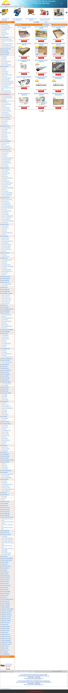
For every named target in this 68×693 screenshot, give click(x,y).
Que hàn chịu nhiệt (4, 214)
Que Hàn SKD (4, 416)
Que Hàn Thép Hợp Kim (6, 204)
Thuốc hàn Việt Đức (5, 607)
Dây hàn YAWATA (5, 573)
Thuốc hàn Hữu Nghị (5, 626)
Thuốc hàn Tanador (5, 622)
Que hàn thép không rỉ (5, 29)
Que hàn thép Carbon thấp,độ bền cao (7, 41)
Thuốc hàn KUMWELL (6, 618)
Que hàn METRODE (5, 278)
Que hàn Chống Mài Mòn (6, 61)
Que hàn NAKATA (5, 379)
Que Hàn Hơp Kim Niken (6, 159)
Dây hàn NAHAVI (5, 595)
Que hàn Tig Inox (4, 124)
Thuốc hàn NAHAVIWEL (6, 614)
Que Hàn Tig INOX (5, 166)
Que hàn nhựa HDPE (5, 448)
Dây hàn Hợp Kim (4, 414)
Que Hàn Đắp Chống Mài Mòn (7, 158)
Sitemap (18, 6)
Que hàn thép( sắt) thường (6, 96)
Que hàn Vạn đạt (4, 50)
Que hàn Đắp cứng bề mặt (6, 147)
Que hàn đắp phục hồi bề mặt (7, 43)
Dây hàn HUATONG (5, 509)
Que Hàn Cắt (3, 189)
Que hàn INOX (4, 122)
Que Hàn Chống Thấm (5, 202)
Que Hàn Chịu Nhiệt (5, 79)
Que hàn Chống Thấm (5, 173)
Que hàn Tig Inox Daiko (5, 487)
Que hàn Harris (4, 305)
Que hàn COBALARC (5, 276)
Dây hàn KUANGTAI (5, 577)
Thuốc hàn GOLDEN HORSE (7, 609)
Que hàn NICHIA (4, 401)
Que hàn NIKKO (4, 236)
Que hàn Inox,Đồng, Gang (6, 45)
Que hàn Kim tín (4, 24)
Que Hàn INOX (4, 154)
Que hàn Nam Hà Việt (5, 48)
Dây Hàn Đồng (4, 536)
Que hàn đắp (3, 58)
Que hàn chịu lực (4, 63)
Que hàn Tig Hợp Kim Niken (6, 182)
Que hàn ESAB (4, 258)
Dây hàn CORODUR (5, 603)
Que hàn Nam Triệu (5, 378)
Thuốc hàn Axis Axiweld (6, 644)
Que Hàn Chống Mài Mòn (6, 78)
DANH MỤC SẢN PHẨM (5, 22)
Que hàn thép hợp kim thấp (6, 259)
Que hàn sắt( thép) (4, 226)
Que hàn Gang (4, 32)
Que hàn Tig (3, 69)
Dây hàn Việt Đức (5, 562)
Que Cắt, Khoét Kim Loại (6, 92)
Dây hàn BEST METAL (6, 566)
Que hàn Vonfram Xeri (5, 296)
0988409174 (36, 691)
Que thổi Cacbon (4, 391)
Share (46, 22)
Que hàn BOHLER (5, 280)
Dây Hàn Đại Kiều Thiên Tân (7, 599)
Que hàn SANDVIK (5, 421)
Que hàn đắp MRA (5, 454)
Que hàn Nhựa (4, 445)
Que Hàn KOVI (4, 472)
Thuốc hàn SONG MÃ (5, 636)
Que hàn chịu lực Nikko (5, 246)
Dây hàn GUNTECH (5, 507)
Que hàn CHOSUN (5, 168)
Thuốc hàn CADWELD (6, 612)
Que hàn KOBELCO (5, 94)
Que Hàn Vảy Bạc (4, 399)
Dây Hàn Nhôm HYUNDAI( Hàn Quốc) (7, 543)
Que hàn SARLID (4, 387)
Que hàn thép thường (5, 25)
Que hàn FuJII (4, 452)
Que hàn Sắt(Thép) (5, 335)
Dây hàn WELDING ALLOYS (7, 517)
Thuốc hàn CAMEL (5, 630)
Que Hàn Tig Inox (4, 212)
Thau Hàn (3, 35)
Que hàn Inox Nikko (5, 239)
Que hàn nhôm (4, 263)
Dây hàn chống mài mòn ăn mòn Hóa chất (7, 522)
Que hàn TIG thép (4, 432)
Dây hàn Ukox (4, 597)
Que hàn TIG (3, 30)
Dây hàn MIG (4, 437)
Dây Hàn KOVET (4, 587)
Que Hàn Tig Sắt (4, 164)
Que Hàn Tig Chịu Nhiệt (6, 90)
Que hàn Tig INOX (4, 86)
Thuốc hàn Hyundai (5, 628)
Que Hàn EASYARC (5, 501)
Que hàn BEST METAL (6, 423)
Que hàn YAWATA (5, 224)
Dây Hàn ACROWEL (5, 605)
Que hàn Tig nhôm (4, 191)
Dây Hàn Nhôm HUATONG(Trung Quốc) (6, 552)
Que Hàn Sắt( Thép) (5, 475)
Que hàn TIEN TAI (5, 282)
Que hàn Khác (4, 355)
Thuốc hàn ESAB (4, 624)
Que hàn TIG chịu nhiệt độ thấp (7, 220)
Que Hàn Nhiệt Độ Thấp (6, 162)
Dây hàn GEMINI (5, 589)
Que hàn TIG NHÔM (5, 435)
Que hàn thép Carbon (5, 142)
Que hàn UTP (4, 492)
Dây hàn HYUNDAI (5, 593)
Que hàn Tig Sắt (4, 137)
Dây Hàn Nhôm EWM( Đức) (6, 541)
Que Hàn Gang (4, 76)
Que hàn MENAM (5, 494)
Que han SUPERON (5, 462)
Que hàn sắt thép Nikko (5, 247)
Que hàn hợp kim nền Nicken (7, 241)
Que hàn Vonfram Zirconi (6, 300)
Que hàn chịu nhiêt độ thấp (6, 115)
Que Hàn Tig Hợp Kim (5, 219)
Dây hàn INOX (4, 411)
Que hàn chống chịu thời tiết (6, 192)
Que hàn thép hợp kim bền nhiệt (7, 47)
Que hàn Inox (3, 59)
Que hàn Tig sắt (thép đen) (6, 321)
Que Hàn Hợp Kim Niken (6, 84)
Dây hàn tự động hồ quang (6, 326)
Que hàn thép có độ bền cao (6, 27)
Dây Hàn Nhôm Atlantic (5, 554)
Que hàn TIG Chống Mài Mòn (7, 408)
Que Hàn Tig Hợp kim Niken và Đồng (7, 88)
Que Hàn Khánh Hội (5, 311)
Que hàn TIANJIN (5, 372)
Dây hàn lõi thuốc (4, 324)
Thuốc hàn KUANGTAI (6, 638)
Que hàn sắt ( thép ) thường (6, 199)
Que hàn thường (4, 73)
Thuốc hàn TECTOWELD (6, 610)
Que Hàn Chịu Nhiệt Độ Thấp (7, 216)
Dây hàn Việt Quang (5, 575)
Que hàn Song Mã (4, 307)
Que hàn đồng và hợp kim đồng (7, 266)
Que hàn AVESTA (4, 389)
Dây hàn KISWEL (5, 571)
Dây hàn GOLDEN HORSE (7, 558)
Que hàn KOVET (4, 333)
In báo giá (56, 24)
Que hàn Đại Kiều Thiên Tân (7, 309)
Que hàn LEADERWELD (6, 358)
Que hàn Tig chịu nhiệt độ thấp (7, 83)
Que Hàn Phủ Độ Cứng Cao (6, 74)
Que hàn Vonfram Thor (5, 295)
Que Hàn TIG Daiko (5, 486)
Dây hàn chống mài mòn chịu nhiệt (6, 528)
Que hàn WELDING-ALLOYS (7, 460)
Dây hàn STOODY (5, 646)
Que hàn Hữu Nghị (5, 52)
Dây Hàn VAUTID (5, 583)
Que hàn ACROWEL (5, 117)
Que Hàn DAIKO (4, 479)
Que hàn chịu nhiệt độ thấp (6, 194)
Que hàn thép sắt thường (6, 269)
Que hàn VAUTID (4, 458)
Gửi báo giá (62, 24)
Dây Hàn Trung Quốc (5, 591)
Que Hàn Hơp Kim (4, 112)
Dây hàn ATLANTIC (5, 511)
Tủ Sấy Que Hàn (4, 648)
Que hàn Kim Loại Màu (6, 393)
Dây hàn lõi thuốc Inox (5, 440)
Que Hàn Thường (4, 385)
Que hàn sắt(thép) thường (6, 284)
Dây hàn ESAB (4, 556)
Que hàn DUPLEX (5, 368)
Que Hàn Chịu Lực (5, 102)
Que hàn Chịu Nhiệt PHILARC (7, 357)
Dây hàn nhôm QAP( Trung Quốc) (6, 546)
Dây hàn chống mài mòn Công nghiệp (7, 519)
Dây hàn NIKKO (4, 503)
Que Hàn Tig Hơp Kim (5, 114)
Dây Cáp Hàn (4, 570)
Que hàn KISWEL (5, 66)
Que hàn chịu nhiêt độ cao (6, 249)
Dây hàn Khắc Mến (5, 513)
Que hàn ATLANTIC (5, 126)
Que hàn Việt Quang (5, 374)
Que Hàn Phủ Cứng (5, 256)
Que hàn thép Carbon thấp (6, 39)
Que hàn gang (4, 56)
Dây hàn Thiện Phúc (5, 515)
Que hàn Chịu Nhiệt (5, 338)
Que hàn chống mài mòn (6, 132)
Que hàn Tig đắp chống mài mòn (7, 489)
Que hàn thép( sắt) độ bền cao (7, 97)
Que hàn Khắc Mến (5, 291)
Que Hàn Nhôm (4, 396)
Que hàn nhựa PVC (5, 447)
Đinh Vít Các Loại (5, 650)
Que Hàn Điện (4, 481)
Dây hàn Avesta (4, 564)
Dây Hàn (3, 499)
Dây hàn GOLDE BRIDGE (6, 560)
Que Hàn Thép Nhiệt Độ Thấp (7, 81)
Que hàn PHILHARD (5, 348)
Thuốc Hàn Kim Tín (5, 634)
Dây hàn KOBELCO (5, 568)
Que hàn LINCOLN (5, 313)
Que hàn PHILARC (5, 289)
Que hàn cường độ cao (5, 146)
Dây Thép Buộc (4, 651)
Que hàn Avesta (4, 287)
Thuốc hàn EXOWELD (6, 620)
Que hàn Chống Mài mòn (6, 343)
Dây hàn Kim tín (4, 505)
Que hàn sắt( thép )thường (6, 151)
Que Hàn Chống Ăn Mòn (6, 211)
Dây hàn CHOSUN (5, 581)
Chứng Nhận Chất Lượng (24, 671)
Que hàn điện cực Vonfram (6, 293)
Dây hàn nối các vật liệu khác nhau (7, 525)
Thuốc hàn (3, 443)
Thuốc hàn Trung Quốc (6, 640)
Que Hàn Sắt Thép (4, 418)
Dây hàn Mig (3, 323)
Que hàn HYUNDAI (5, 197)
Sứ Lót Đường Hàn (5, 653)
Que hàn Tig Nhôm (4, 34)
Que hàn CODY (4, 366)
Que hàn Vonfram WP (5, 303)
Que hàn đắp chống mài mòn (6, 178)
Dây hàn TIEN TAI (5, 532)
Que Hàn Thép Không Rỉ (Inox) (7, 207)
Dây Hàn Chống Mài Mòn (6, 477)
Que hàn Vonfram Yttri (5, 301)
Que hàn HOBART (5, 364)
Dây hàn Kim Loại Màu (6, 534)
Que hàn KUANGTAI (5, 149)
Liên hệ (22, 6)
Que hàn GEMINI (5, 54)
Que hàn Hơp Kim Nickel (6, 196)
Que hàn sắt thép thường (6, 64)
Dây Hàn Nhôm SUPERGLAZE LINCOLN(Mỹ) (7, 549)
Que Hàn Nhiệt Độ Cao (5, 161)
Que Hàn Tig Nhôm (5, 456)
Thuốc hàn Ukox (4, 632)
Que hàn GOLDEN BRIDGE (7, 329)
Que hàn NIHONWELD (6, 141)
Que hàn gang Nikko (5, 237)
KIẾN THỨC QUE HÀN (11, 6)
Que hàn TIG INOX (5, 404)
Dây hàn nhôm (4, 327)
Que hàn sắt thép (4, 425)
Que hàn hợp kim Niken (5, 264)
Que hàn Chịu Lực (4, 71)
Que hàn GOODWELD (6, 370)
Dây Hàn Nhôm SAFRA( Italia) (7, 539)
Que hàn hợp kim (4, 319)
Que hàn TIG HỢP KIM (5, 406)
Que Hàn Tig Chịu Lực (5, 107)
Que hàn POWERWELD (6, 470)
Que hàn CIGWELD (5, 252)
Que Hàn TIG (3, 274)
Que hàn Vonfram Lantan (6, 298)
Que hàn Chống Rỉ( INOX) (6, 353)
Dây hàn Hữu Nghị (5, 530)
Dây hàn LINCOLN (5, 579)
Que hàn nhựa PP (4, 450)
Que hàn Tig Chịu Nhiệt (5, 184)
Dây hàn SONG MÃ (5, 601)
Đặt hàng (24, 41)
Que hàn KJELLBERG (6, 381)
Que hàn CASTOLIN (5, 360)
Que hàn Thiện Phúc (5, 331)
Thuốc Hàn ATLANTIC (6, 616)
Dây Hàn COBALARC (5, 585)
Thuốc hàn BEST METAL (6, 642)
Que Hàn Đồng (4, 394)
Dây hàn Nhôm (4, 413)
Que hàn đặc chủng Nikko (6, 244)
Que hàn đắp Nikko (5, 242)
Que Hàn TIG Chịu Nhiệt (6, 110)
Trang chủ (3, 6)
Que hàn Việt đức (4, 37)
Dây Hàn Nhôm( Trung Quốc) (7, 538)
